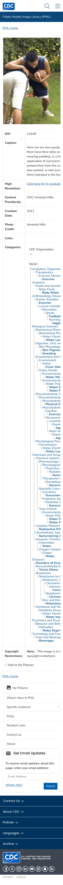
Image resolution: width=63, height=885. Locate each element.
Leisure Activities (50, 306)
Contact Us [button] (14, 801)
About (11, 744)
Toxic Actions (48, 509)
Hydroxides (47, 543)
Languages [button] (13, 833)
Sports (50, 313)
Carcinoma (53, 583)
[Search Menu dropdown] (47, 6)
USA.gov (21, 877)
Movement (53, 418)
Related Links (16, 725)
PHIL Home (10, 28)
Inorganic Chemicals (49, 539)
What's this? (14, 785)
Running (54, 320)
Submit (50, 786)
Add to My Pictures (20, 665)
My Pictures (17, 688)
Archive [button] (11, 844)
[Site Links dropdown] (57, 6)
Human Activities (47, 299)
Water (46, 364)
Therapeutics (44, 272)
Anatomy (38, 282)
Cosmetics (49, 492)
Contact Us (14, 735)
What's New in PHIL (21, 698)
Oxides (47, 553)
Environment (47, 360)
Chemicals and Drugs (46, 455)
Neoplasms (43, 573)
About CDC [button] (13, 811)
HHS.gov (8, 877)
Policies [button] (11, 822)
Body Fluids (47, 289)
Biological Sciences (45, 326)
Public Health (48, 370)
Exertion (51, 411)
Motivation (46, 627)
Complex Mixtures (48, 526)
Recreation (49, 309)
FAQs (10, 716)
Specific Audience (19, 707)
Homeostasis (48, 445)
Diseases (38, 559)
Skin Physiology (49, 347)
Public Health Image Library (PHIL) (27, 17)
